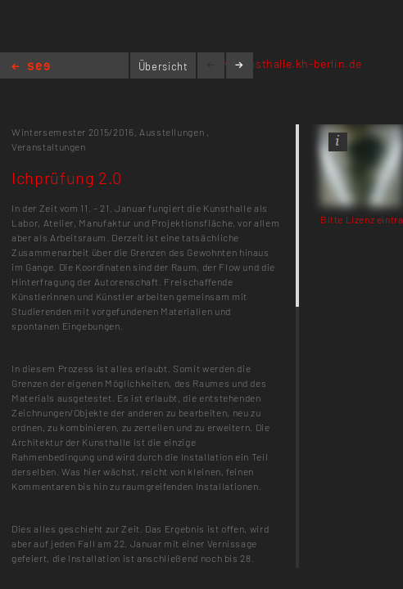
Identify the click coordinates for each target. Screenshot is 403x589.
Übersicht (163, 66)
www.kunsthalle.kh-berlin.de (284, 63)
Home (30, 67)
